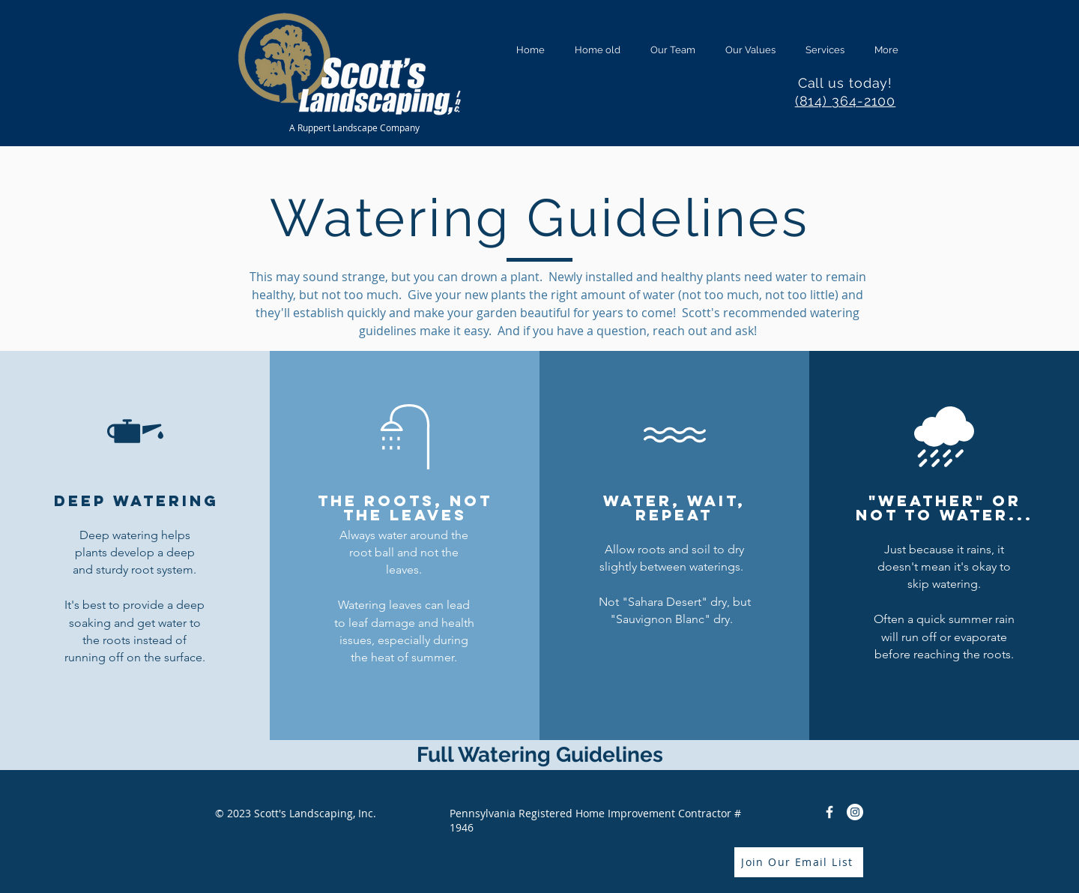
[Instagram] (855, 812)
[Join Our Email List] (798, 862)
